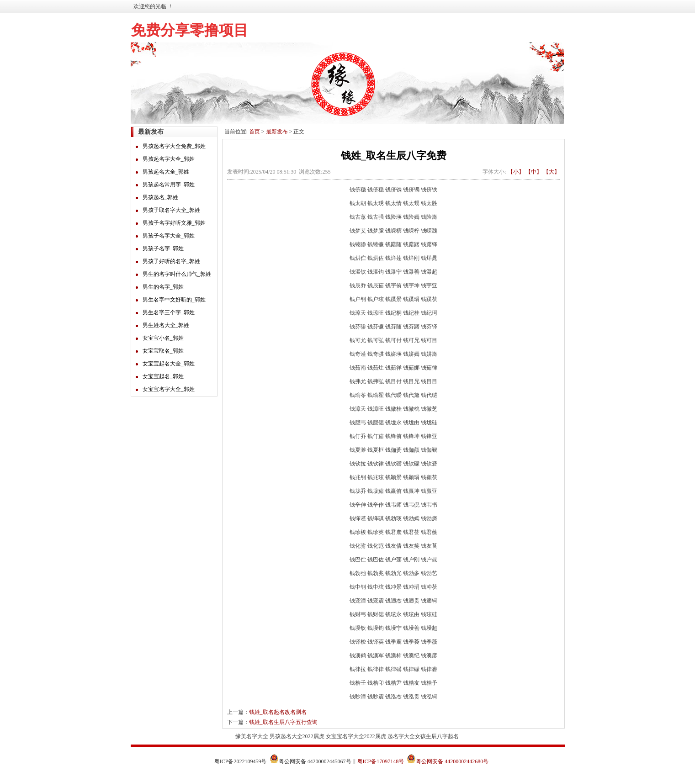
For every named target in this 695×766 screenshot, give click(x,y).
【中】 (533, 172)
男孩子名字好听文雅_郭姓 (174, 223)
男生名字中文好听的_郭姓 (174, 299)
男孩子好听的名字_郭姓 (171, 261)
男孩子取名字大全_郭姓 (171, 210)
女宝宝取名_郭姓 (163, 351)
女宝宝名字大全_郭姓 (169, 389)
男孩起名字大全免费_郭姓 (174, 146)
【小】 (516, 172)
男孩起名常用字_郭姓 (169, 184)
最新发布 (277, 131)
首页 (254, 131)
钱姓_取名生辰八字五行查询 (283, 722)
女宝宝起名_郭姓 (163, 376)
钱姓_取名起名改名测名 (278, 712)
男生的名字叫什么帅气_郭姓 (177, 274)
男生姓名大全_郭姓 (166, 325)
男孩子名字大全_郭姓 (169, 235)
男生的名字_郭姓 (163, 287)
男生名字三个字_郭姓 (169, 312)
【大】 (551, 172)
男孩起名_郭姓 (160, 197)
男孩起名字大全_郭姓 (169, 159)
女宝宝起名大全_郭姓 (169, 363)
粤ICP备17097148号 (380, 761)
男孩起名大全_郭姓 (166, 172)
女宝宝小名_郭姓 (163, 338)
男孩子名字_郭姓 (163, 248)
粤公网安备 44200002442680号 (452, 761)
